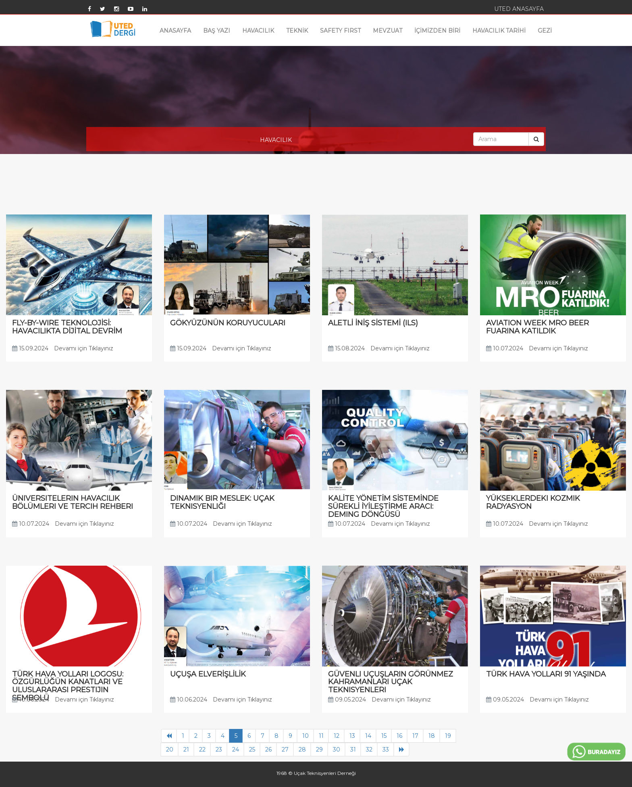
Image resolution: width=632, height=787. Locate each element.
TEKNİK (297, 30)
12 (336, 735)
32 (369, 749)
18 (431, 735)
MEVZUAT (387, 30)
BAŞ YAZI (216, 30)
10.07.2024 (504, 348)
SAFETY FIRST (340, 30)
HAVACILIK (258, 30)
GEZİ (545, 30)
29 (319, 749)
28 (302, 749)
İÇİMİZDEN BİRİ (437, 30)
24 (235, 749)
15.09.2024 (30, 348)
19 (448, 735)
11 (321, 735)
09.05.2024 (347, 699)
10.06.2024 (30, 699)
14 (368, 735)
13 (352, 735)
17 (415, 735)
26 (268, 749)
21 (186, 749)
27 (285, 749)
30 (336, 749)
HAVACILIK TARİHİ (499, 30)
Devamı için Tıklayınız (83, 348)
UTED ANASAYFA (519, 8)
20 (169, 749)
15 (384, 735)
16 (399, 735)
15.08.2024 (346, 348)
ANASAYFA (175, 30)
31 (353, 749)
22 (202, 749)
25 (252, 749)
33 (386, 749)
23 (219, 749)
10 (305, 735)
